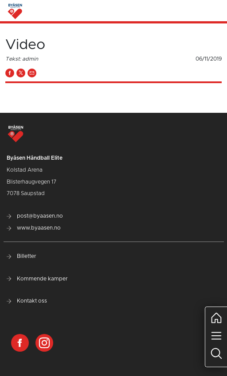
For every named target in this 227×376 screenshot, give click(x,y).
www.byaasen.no (34, 227)
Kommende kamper (37, 278)
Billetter (21, 256)
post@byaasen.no (35, 216)
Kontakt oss (27, 300)
